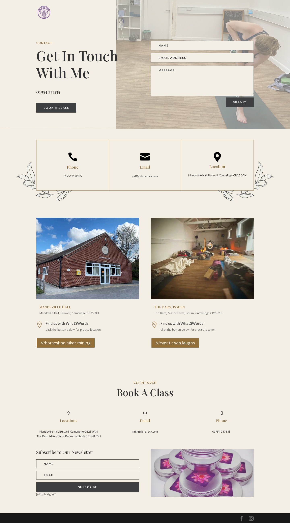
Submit (239, 102)
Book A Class (56, 107)
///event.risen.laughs (175, 343)
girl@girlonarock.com (145, 176)
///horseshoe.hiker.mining (66, 343)
